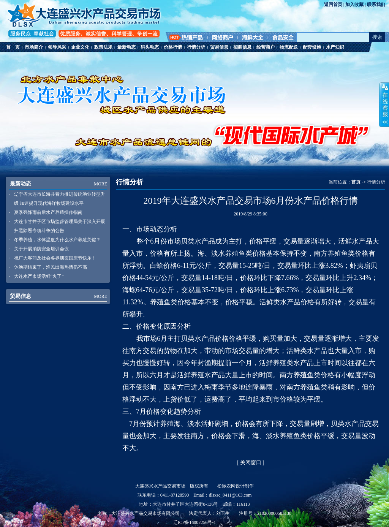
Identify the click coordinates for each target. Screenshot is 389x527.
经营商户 (265, 47)
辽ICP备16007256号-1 (194, 522)
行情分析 (196, 47)
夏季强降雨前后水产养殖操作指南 (48, 212)
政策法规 (103, 47)
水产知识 (335, 47)
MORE (100, 184)
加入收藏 (354, 4)
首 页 (13, 47)
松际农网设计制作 (235, 486)
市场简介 (34, 47)
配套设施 (312, 47)
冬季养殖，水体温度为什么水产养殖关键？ (57, 239)
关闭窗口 (250, 462)
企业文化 (80, 47)
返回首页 (333, 4)
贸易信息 (219, 47)
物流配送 (289, 47)
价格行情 (173, 47)
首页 (356, 182)
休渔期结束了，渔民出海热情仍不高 (50, 267)
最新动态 (126, 47)
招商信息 (242, 47)
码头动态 (150, 47)
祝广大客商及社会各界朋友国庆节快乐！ (55, 258)
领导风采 (57, 47)
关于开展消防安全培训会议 (41, 249)
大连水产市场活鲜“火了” (39, 276)
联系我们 (376, 4)
